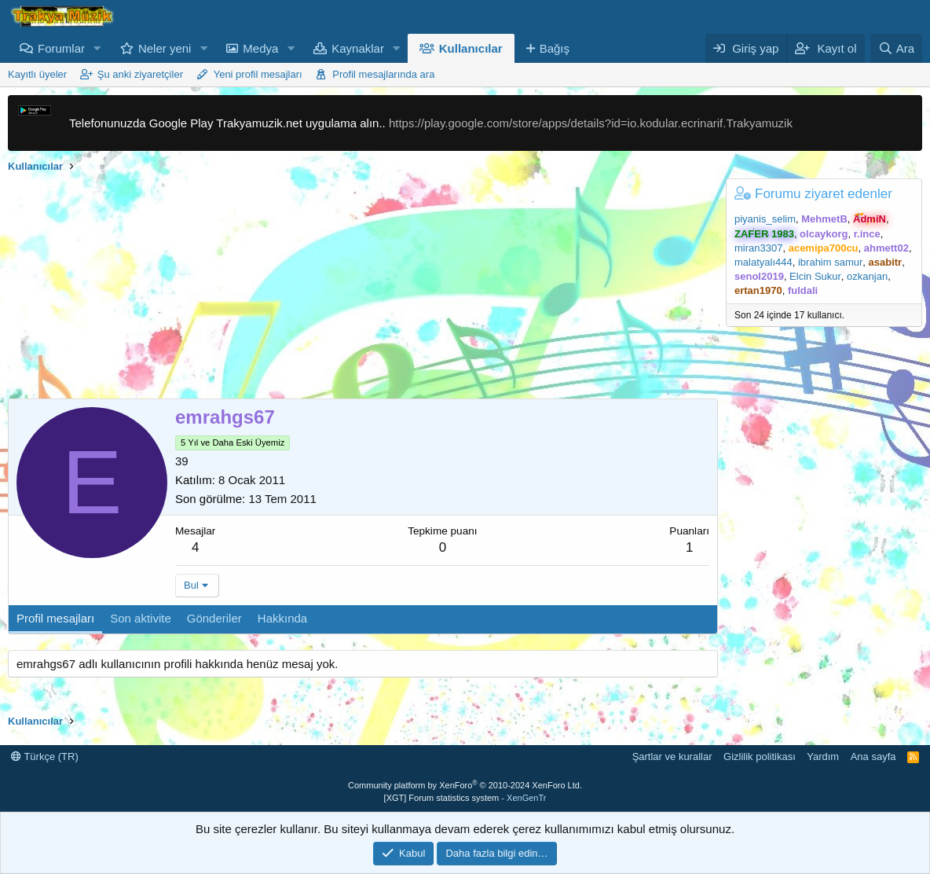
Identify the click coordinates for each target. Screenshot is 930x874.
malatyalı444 (763, 262)
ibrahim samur (830, 262)
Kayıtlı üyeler (37, 74)
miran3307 (758, 248)
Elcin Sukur (815, 276)
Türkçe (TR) (45, 756)
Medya (260, 48)
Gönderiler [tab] (214, 618)
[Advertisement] (359, 288)
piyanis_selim (765, 219)
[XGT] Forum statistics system (465, 797)
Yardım (823, 756)
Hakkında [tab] (282, 618)
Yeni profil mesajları (258, 74)
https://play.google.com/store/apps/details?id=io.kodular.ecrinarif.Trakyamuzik (591, 123)
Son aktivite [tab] (140, 618)
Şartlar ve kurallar (672, 756)
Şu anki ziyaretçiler (140, 74)
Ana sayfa (873, 756)
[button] (97, 48)
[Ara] (896, 48)
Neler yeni (165, 48)
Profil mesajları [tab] (55, 618)
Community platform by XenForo (465, 785)
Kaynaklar (357, 48)
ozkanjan (867, 276)
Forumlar (61, 48)
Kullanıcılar (471, 48)
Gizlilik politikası (759, 756)
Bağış (554, 48)
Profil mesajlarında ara (383, 74)
